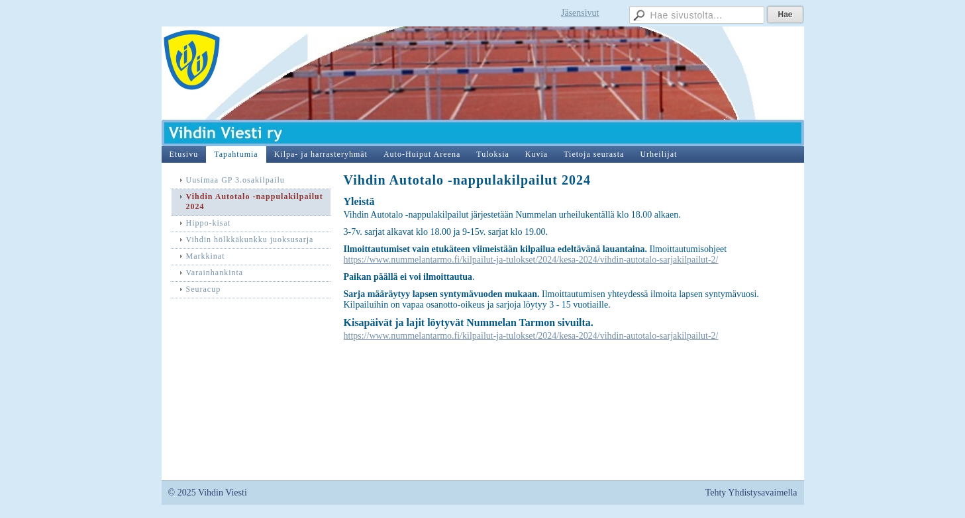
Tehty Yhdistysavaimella (751, 492)
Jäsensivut (580, 13)
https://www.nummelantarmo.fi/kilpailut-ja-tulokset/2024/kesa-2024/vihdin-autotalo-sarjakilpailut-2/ (531, 260)
